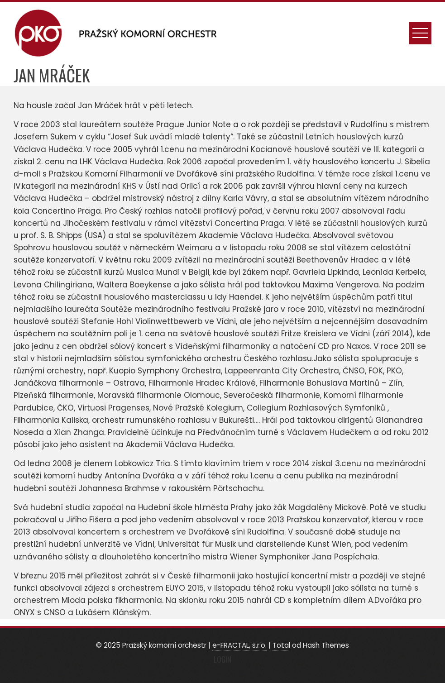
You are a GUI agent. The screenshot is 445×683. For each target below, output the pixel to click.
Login (222, 659)
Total (281, 645)
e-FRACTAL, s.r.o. (239, 645)
